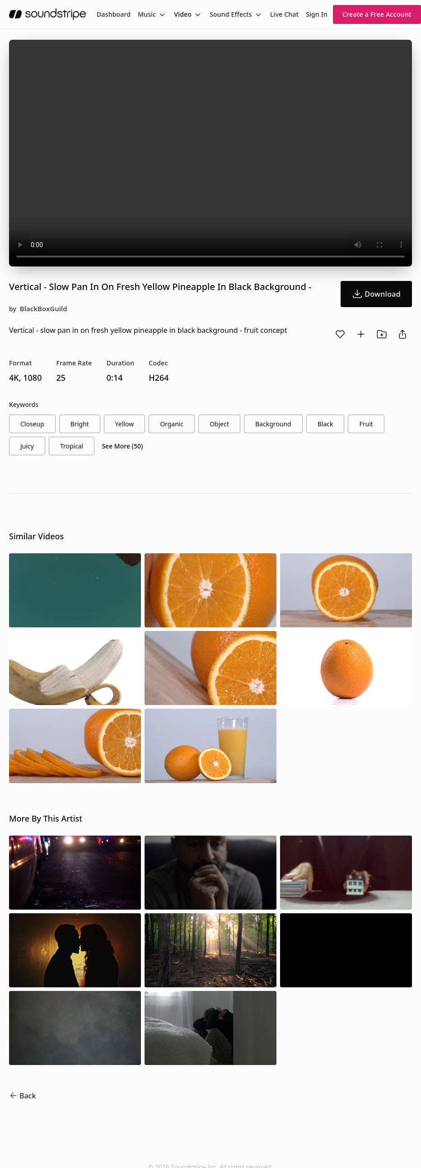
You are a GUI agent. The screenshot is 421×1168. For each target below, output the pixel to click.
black (325, 424)
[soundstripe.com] (47, 14)
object (219, 424)
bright (79, 424)
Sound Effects (231, 14)
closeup (32, 424)
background (273, 424)
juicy (27, 446)
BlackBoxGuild (43, 308)
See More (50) (122, 446)
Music (147, 14)
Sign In (316, 14)
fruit (366, 424)
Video (183, 14)
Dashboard (114, 14)
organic (171, 424)
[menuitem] (113, 14)
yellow (124, 424)
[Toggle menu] (161, 14)
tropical (71, 446)
